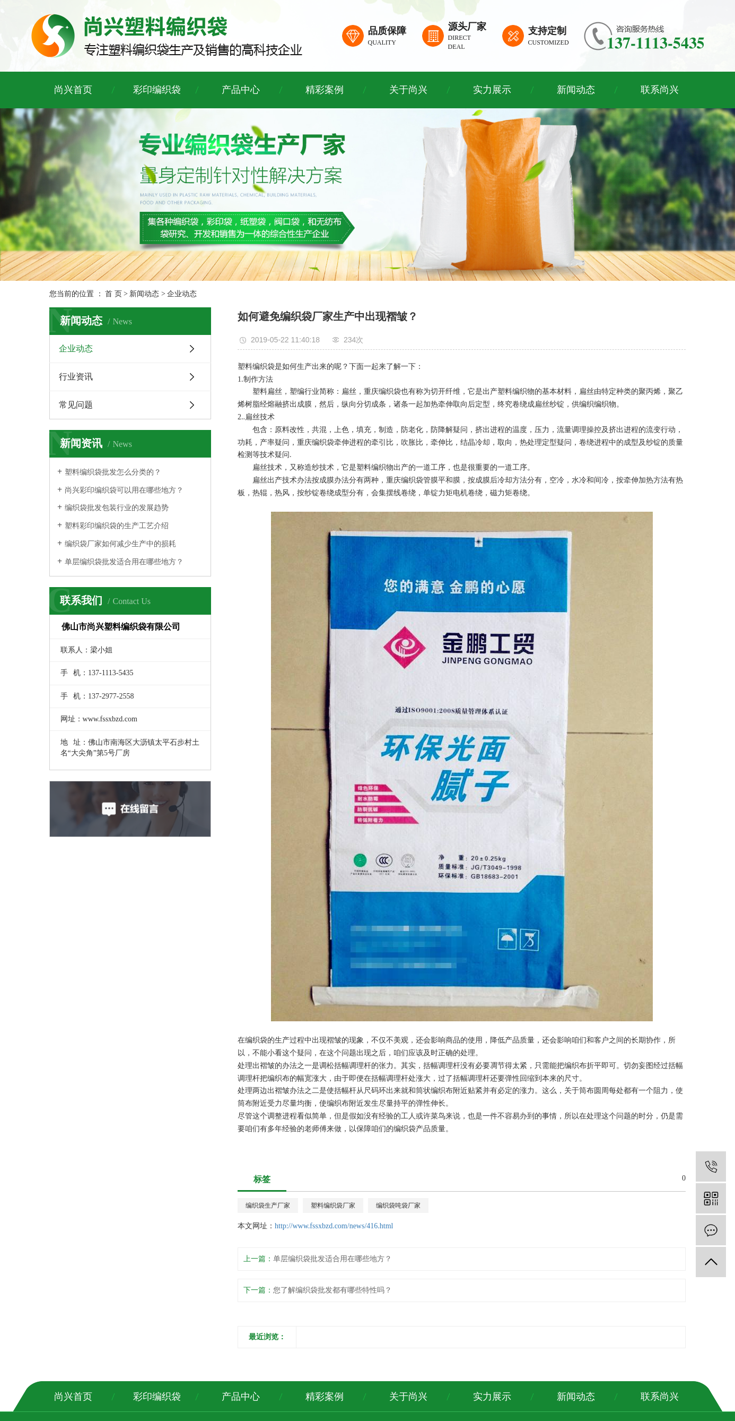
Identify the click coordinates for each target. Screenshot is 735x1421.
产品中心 (241, 89)
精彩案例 (324, 89)
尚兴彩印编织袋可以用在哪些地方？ (124, 490)
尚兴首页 (73, 89)
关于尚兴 (408, 89)
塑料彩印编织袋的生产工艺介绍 (117, 526)
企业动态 (182, 294)
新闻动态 (576, 89)
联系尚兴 (660, 89)
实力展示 (492, 89)
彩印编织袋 (157, 89)
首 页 (113, 294)
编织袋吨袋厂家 (398, 1205)
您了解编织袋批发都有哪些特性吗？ (332, 1290)
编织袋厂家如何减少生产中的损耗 (120, 544)
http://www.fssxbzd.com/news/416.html (334, 1226)
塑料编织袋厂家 (333, 1205)
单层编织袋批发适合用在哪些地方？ (124, 562)
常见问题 (76, 404)
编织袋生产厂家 (268, 1205)
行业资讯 (76, 376)
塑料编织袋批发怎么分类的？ (113, 472)
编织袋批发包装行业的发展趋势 (117, 508)
